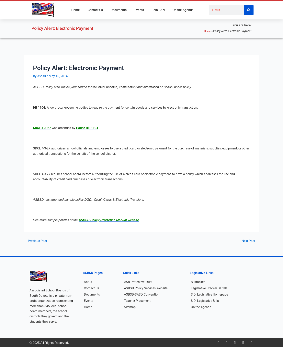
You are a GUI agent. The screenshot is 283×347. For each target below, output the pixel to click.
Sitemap (130, 307)
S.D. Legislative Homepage (209, 294)
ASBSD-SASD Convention (141, 294)
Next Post (250, 240)
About (88, 282)
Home (75, 10)
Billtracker (198, 282)
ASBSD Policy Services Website (145, 288)
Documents (119, 10)
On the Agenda (183, 10)
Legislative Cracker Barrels (209, 288)
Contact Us (95, 10)
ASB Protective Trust (138, 282)
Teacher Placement (137, 300)
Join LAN (158, 10)
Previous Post (35, 240)
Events (139, 10)
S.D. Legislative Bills (205, 300)
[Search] (249, 10)
